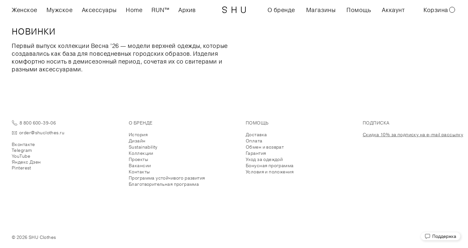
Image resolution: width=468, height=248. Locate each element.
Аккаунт (393, 9)
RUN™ (160, 9)
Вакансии (140, 165)
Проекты (138, 159)
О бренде (281, 9)
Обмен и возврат (265, 147)
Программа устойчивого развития (167, 178)
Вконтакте (23, 144)
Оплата (254, 141)
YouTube (21, 156)
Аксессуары (99, 9)
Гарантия (256, 153)
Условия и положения (269, 172)
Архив (187, 9)
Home (134, 9)
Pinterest (21, 168)
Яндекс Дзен (26, 162)
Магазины (320, 9)
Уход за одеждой (264, 159)
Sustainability (143, 147)
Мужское (59, 9)
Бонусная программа (270, 165)
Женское (24, 9)
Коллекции (141, 153)
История (138, 135)
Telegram (22, 150)
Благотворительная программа (164, 184)
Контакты (139, 172)
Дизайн (137, 141)
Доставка (256, 135)
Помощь (358, 9)
